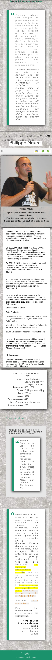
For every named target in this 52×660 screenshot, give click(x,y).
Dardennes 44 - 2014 (28, 327)
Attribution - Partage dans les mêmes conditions (26, 593)
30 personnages (26, 140)
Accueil (9, 136)
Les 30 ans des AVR (34, 381)
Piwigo (26, 654)
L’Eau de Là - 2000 (14, 316)
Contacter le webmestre (26, 657)
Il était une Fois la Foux (17, 325)
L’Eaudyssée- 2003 (19, 319)
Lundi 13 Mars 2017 (31, 375)
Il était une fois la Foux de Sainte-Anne (25, 280)
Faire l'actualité (24, 136)
